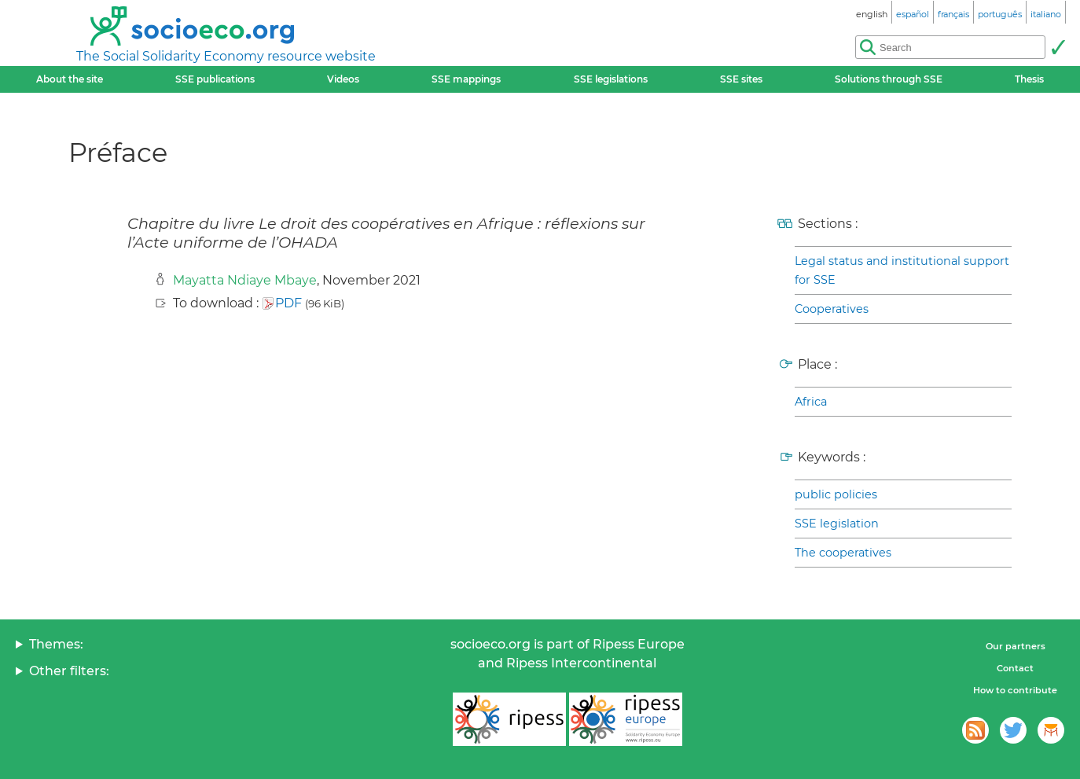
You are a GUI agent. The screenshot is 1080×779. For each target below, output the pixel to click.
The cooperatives (843, 553)
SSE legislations (611, 79)
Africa (811, 402)
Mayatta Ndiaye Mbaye (245, 280)
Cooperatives (832, 309)
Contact (1015, 668)
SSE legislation (837, 523)
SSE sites (741, 79)
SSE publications (215, 79)
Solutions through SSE (888, 79)
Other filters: (69, 670)
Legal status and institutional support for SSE (902, 270)
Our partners (1015, 646)
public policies (836, 494)
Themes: (56, 644)
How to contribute (1015, 690)
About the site (69, 79)
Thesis (1029, 79)
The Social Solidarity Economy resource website (226, 56)
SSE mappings (466, 79)
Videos (343, 79)
